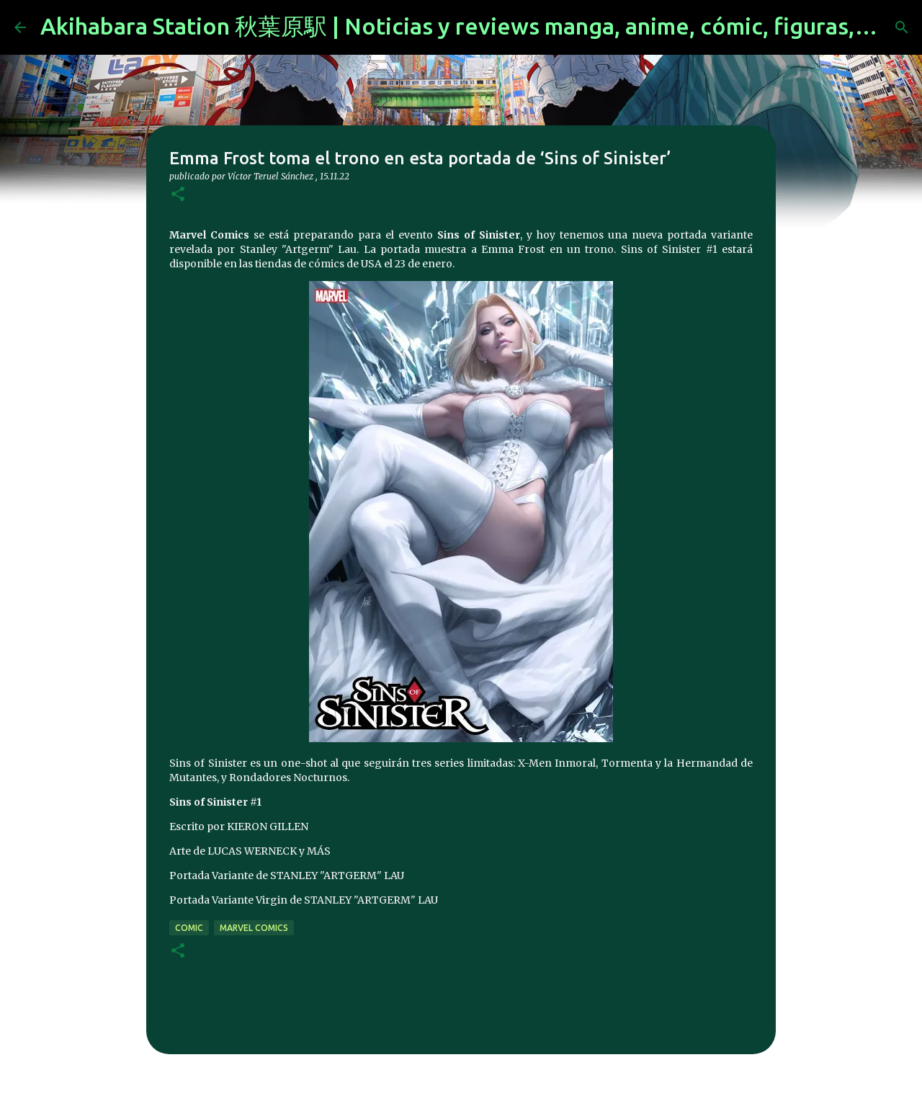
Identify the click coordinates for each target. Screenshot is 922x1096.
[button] (178, 195)
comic (189, 927)
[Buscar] (901, 27)
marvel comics (254, 927)
